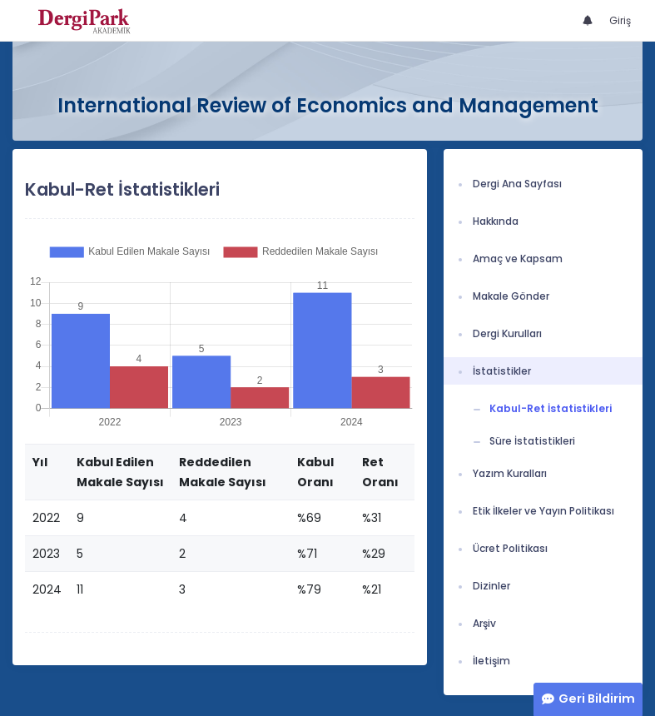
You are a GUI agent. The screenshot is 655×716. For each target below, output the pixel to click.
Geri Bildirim (596, 698)
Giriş (620, 20)
